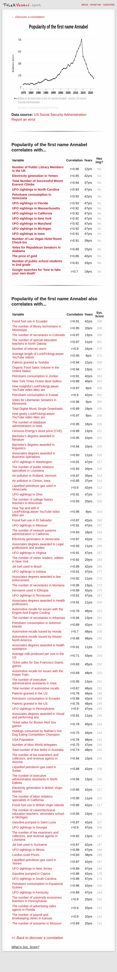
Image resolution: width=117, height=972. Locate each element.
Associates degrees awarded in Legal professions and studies (38, 545)
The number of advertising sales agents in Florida (34, 907)
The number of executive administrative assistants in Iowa (34, 681)
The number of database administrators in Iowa (29, 424)
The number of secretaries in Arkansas (38, 618)
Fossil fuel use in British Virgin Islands (38, 805)
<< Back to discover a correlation (37, 938)
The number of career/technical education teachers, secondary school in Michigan (38, 813)
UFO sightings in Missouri (30, 525)
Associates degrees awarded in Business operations (33, 455)
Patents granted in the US (30, 693)
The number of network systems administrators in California (34, 532)
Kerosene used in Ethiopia (30, 590)
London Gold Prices (25, 855)
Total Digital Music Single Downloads (37, 408)
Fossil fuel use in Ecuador (30, 321)
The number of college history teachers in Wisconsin (32, 501)
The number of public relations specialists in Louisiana (33, 468)
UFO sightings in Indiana (29, 571)
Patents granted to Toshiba (30, 362)
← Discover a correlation (28, 17)
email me (95, 4)
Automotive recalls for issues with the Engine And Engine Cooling (37, 610)
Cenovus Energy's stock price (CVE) (37, 431)
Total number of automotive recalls (35, 688)
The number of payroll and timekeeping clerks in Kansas (32, 916)
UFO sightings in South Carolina (34, 878)
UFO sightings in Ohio (27, 494)
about (84, 4)
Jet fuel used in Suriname (29, 844)
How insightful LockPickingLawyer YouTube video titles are (35, 388)
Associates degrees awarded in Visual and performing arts (38, 715)
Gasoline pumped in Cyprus (31, 873)
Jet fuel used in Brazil (27, 566)
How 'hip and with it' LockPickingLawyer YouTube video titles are (36, 511)
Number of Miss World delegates (34, 744)
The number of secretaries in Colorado (38, 335)
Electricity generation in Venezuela (35, 539)
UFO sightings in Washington (32, 462)
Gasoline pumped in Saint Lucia (34, 822)
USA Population (23, 739)
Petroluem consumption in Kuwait (35, 395)
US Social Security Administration (60, 115)
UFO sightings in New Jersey (32, 868)
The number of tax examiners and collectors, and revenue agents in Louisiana (35, 836)
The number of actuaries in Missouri (36, 923)
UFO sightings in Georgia (29, 827)
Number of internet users (29, 348)
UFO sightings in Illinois (28, 849)
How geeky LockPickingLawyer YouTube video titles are (33, 415)
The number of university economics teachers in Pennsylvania (37, 899)
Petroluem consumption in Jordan (35, 376)
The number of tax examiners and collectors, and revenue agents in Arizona (35, 758)
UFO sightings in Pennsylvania (33, 708)
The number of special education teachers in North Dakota (34, 341)
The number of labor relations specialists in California (32, 798)
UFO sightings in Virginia (29, 553)
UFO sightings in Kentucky (30, 892)
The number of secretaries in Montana (38, 585)
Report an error (24, 119)
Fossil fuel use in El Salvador (32, 520)
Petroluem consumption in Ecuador (36, 698)
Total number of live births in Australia (37, 750)
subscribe (109, 4)
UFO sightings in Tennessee (31, 595)
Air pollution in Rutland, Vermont (34, 475)
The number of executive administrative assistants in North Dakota (35, 779)
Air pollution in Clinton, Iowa (31, 480)
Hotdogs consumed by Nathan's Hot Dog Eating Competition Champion (37, 732)
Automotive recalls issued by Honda (36, 631)
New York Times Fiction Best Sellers (37, 381)
